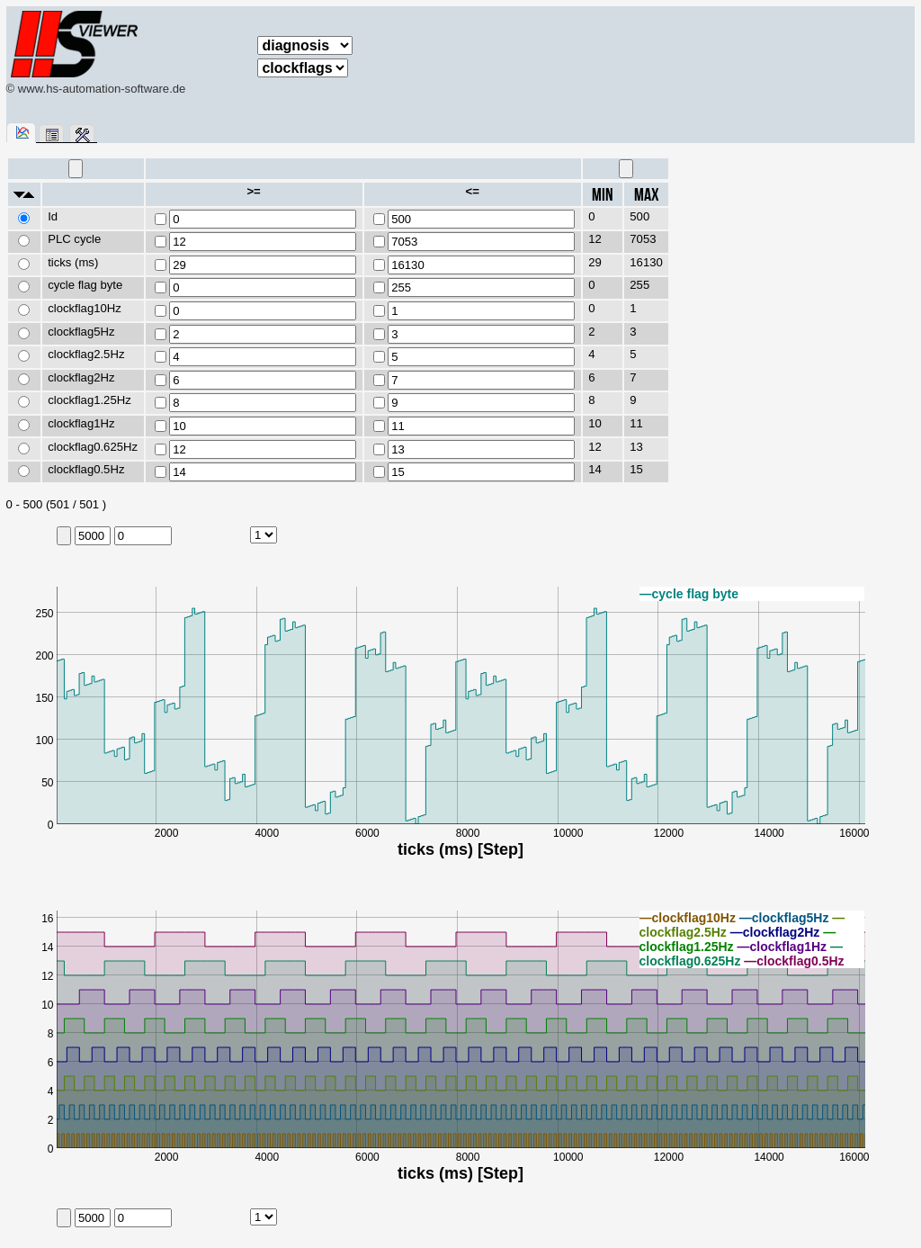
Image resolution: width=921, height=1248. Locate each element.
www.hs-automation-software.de (102, 88)
